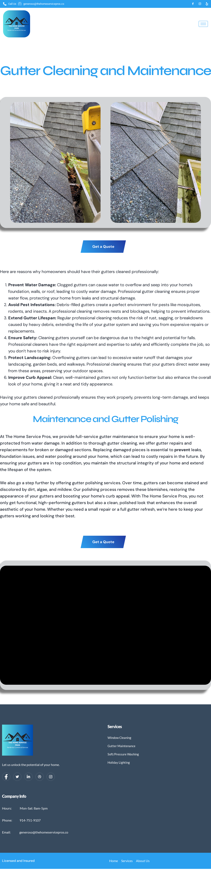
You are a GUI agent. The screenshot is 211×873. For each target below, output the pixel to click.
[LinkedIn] (28, 777)
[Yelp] (207, 4)
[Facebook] (193, 4)
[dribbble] (39, 777)
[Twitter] (17, 777)
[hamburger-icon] (203, 24)
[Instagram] (200, 4)
